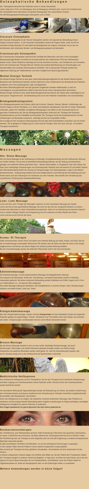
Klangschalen (45, 314)
